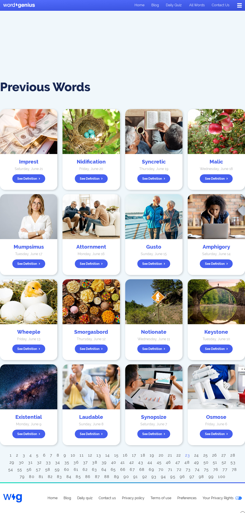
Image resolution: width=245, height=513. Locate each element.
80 (31, 476)
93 (154, 476)
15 (116, 455)
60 (66, 469)
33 (48, 462)
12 (90, 455)
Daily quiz (174, 5)
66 (123, 469)
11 (82, 455)
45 (159, 462)
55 (19, 469)
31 (30, 462)
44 (149, 462)
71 (170, 469)
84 (69, 476)
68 (142, 469)
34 (57, 462)
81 (41, 476)
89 (116, 476)
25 (205, 455)
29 (12, 462)
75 (206, 469)
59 (57, 469)
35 (66, 462)
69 (151, 469)
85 (78, 476)
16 (125, 455)
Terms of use (161, 498)
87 (97, 476)
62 (85, 469)
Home (139, 5)
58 (47, 469)
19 (152, 455)
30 (21, 462)
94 (163, 476)
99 (211, 476)
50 (206, 462)
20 (161, 455)
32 (39, 462)
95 (172, 476)
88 (107, 476)
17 (134, 455)
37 (85, 462)
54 (10, 469)
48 (187, 462)
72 (179, 469)
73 (188, 469)
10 (73, 455)
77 (225, 469)
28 (232, 455)
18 (143, 455)
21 (170, 455)
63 (94, 469)
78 (234, 469)
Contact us (220, 5)
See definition (28, 179)
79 (22, 476)
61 (76, 469)
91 (135, 476)
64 (104, 469)
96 (182, 476)
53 (233, 462)
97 (192, 476)
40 (113, 462)
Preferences (187, 498)
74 (197, 469)
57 (38, 469)
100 (221, 476)
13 (98, 455)
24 (196, 455)
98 (201, 476)
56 (29, 469)
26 (214, 455)
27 (223, 455)
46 (168, 462)
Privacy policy (133, 498)
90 (126, 476)
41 (122, 462)
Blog (155, 5)
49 (196, 462)
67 (132, 469)
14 (107, 455)
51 (215, 462)
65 (113, 469)
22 (178, 455)
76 (215, 469)
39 (104, 462)
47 (177, 462)
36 (76, 462)
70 (161, 469)
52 (224, 462)
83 (59, 476)
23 (187, 455)
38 (94, 462)
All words (197, 5)
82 (50, 476)
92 (144, 476)
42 (131, 462)
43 (140, 462)
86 (88, 476)
